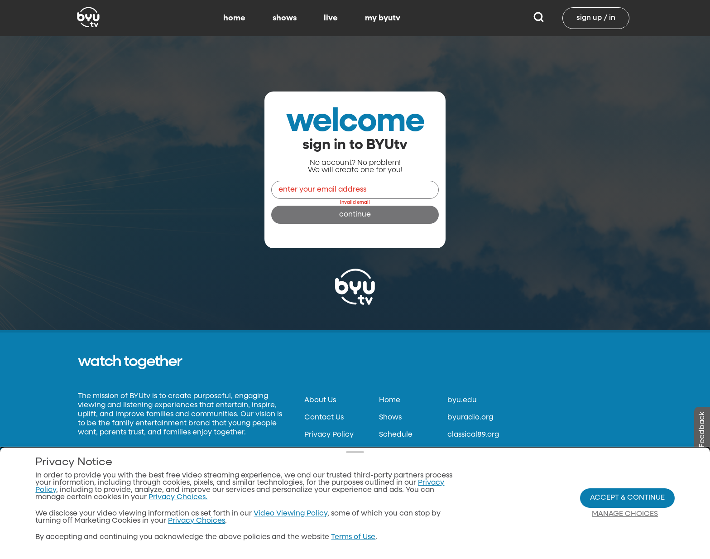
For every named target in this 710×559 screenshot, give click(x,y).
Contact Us (324, 417)
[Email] (355, 190)
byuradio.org (470, 417)
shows (285, 18)
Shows (390, 417)
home (234, 18)
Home (389, 400)
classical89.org (473, 435)
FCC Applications (334, 503)
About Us (320, 400)
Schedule (396, 435)
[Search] (538, 18)
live (331, 18)
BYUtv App (397, 452)
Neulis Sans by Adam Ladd (122, 470)
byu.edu (462, 400)
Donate (317, 469)
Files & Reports (329, 486)
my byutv (382, 18)
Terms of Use (326, 452)
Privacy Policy (329, 435)
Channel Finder (406, 469)
